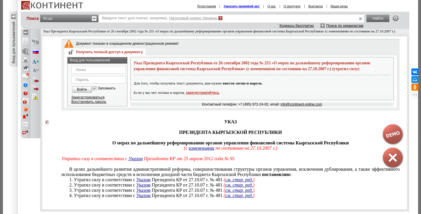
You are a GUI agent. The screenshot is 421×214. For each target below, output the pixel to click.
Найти (377, 18)
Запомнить (106, 88)
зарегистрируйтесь (202, 93)
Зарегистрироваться (87, 97)
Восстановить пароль (88, 102)
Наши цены (339, 6)
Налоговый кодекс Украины (193, 18)
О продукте (292, 6)
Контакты (315, 6)
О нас (272, 6)
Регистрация (206, 6)
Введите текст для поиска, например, (160, 18)
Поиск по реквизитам (344, 25)
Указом (143, 179)
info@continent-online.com (301, 104)
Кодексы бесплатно (296, 25)
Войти (82, 89)
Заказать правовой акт (242, 6)
